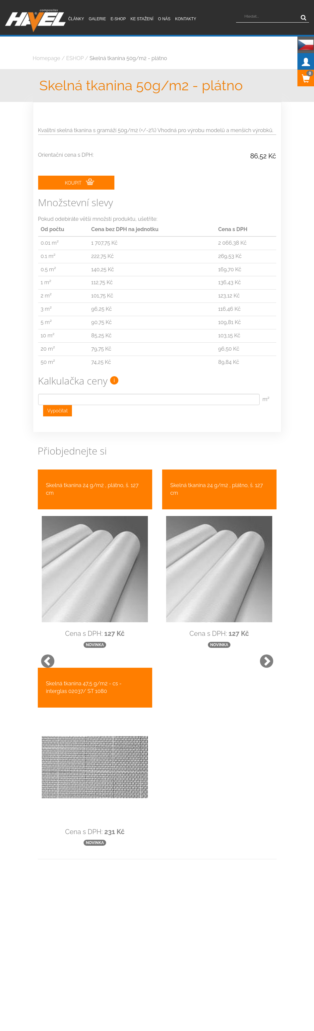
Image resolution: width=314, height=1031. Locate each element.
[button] (44, 657)
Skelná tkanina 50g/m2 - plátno (128, 58)
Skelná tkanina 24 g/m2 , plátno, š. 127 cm (92, 489)
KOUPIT (79, 182)
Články (76, 19)
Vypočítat (57, 410)
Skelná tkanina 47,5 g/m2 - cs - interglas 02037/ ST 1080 (84, 687)
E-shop (118, 19)
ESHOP (75, 58)
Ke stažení (141, 19)
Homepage (46, 58)
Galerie (97, 19)
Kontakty (185, 19)
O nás (164, 19)
